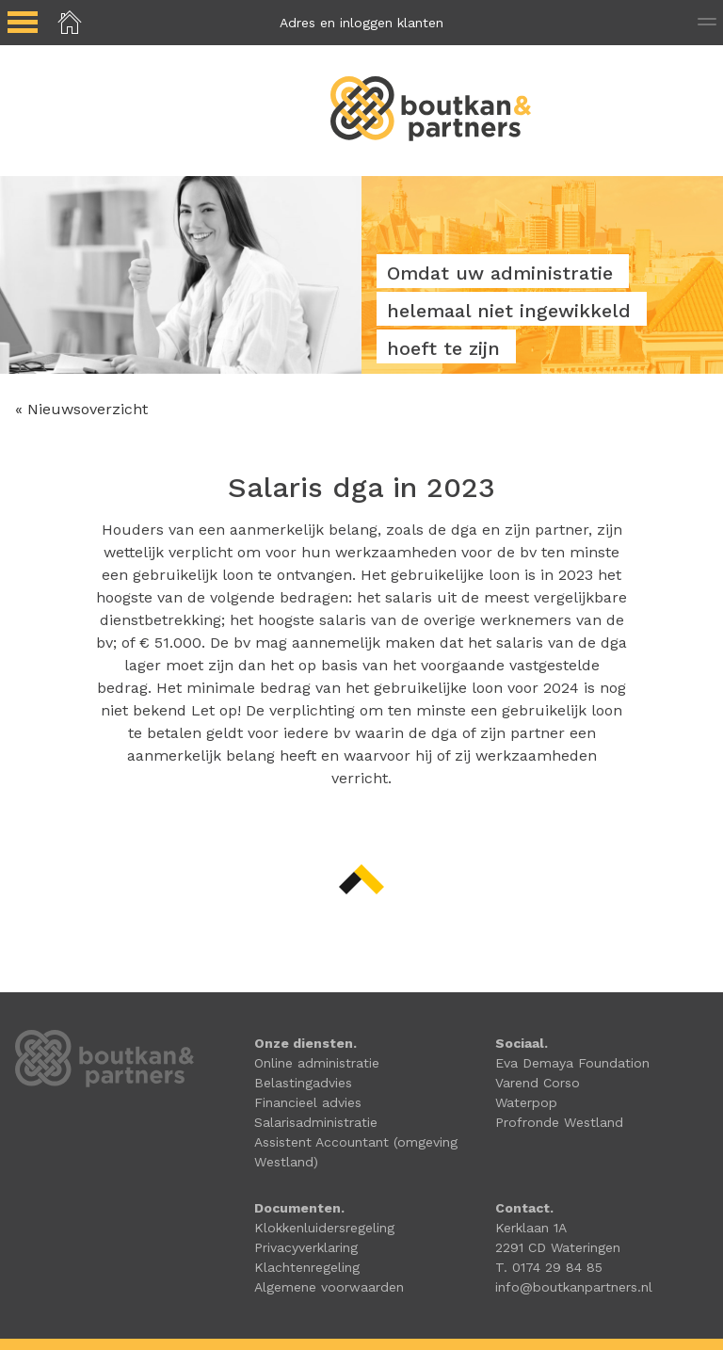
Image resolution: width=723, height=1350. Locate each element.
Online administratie (316, 1062)
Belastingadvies (303, 1082)
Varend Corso (537, 1082)
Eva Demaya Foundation (572, 1062)
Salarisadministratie (316, 1122)
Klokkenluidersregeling (324, 1227)
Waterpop (526, 1102)
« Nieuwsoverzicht (81, 409)
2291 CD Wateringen (557, 1247)
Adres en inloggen (361, 22)
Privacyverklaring (306, 1247)
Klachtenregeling (307, 1267)
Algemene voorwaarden (329, 1286)
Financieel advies (308, 1102)
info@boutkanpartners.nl (573, 1286)
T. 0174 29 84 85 (548, 1267)
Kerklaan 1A (531, 1227)
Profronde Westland (559, 1122)
